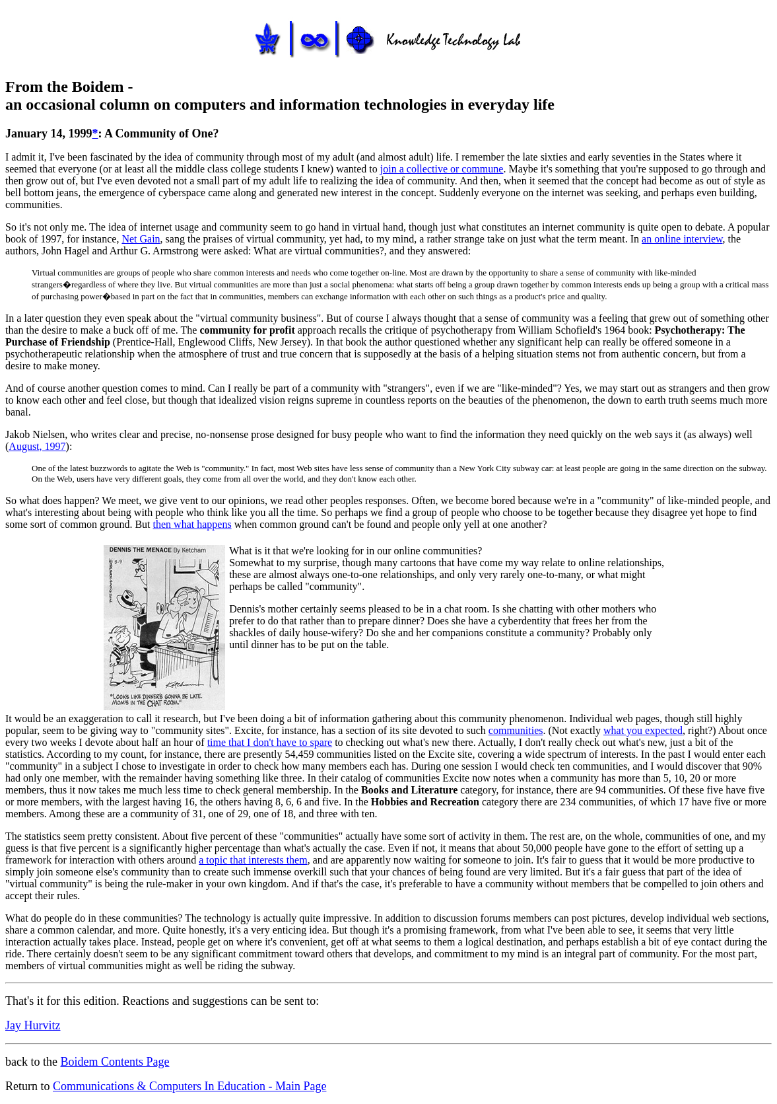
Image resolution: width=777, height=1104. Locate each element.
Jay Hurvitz (32, 1025)
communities (516, 730)
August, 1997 (37, 446)
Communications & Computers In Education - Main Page (189, 1086)
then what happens (192, 524)
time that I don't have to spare (270, 742)
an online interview (682, 238)
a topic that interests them (253, 859)
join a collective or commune (442, 168)
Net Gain (140, 238)
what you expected (643, 730)
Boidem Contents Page (114, 1061)
